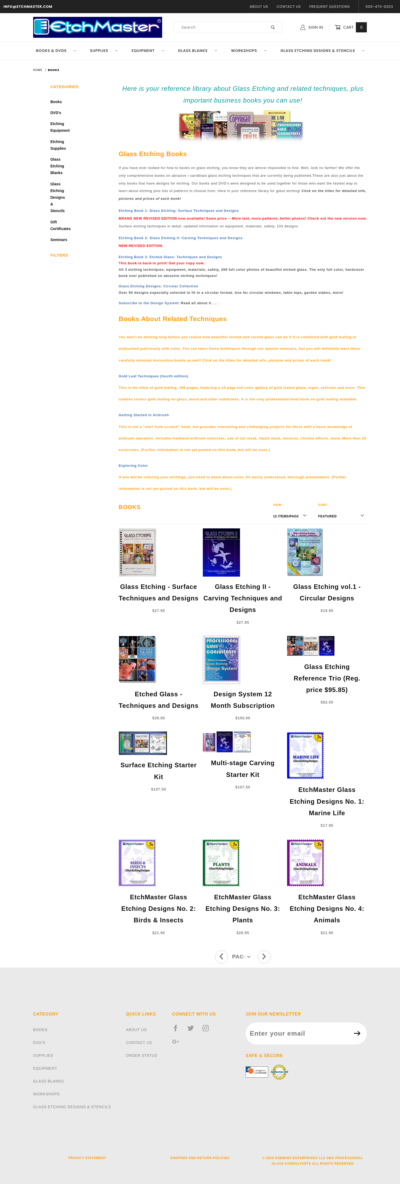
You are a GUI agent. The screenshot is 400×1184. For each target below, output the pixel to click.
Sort (322, 504)
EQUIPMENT (45, 1068)
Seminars (56, 240)
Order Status (141, 1055)
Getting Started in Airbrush (144, 415)
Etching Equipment (56, 127)
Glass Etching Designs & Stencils (322, 50)
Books (56, 102)
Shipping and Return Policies (200, 1158)
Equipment (148, 50)
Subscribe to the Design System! (149, 303)
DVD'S (39, 1042)
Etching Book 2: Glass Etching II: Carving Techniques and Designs (181, 238)
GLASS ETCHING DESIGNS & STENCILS (72, 1107)
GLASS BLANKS (48, 1081)
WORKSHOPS (46, 1094)
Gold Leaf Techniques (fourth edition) (153, 376)
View (277, 504)
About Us (259, 6)
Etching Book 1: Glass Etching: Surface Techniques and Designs (179, 211)
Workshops (249, 50)
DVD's (55, 113)
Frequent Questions (329, 6)
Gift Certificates (56, 225)
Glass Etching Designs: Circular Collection (159, 286)
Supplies (104, 50)
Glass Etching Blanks (56, 166)
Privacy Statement (87, 1158)
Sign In (311, 27)
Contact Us (289, 6)
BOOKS (40, 1030)
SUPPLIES (43, 1055)
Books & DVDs (56, 50)
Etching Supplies (56, 145)
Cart (351, 27)
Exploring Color (133, 466)
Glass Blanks (197, 50)
